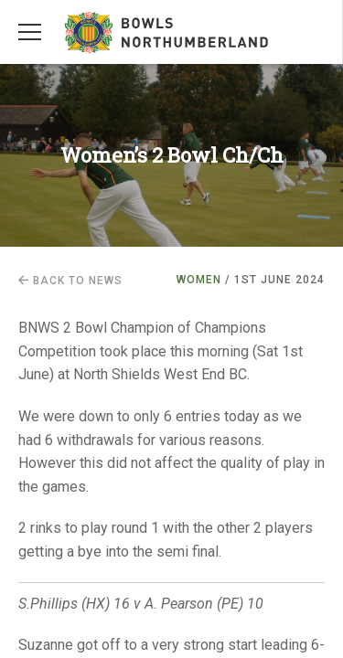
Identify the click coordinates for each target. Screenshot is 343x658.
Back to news (70, 280)
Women (199, 279)
